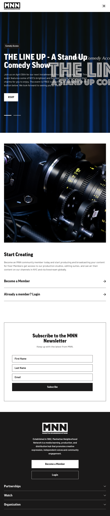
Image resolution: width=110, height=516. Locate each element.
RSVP (11, 97)
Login (55, 475)
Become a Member (55, 464)
